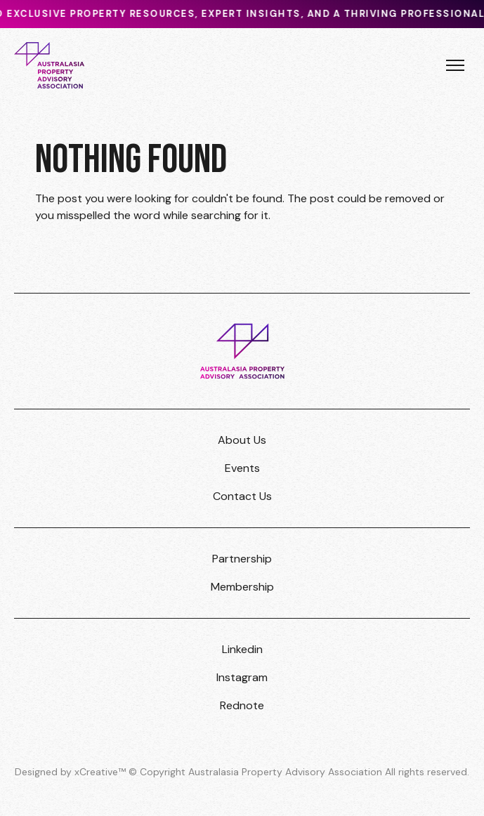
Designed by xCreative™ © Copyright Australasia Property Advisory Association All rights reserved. (242, 771)
